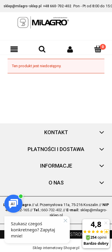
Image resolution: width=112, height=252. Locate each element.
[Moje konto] (70, 49)
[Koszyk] (98, 49)
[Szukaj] (42, 49)
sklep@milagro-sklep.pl (22, 6)
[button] (14, 49)
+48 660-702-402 (57, 6)
